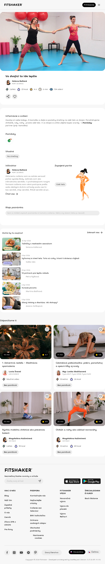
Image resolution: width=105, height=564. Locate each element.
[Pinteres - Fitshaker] (35, 552)
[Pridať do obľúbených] (15, 96)
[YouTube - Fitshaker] (21, 552)
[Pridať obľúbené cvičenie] (47, 329)
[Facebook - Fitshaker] (7, 552)
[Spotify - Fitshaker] (28, 552)
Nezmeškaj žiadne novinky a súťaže (21, 476)
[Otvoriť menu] (99, 5)
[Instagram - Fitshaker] (14, 552)
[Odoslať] (39, 481)
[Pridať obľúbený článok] (18, 240)
